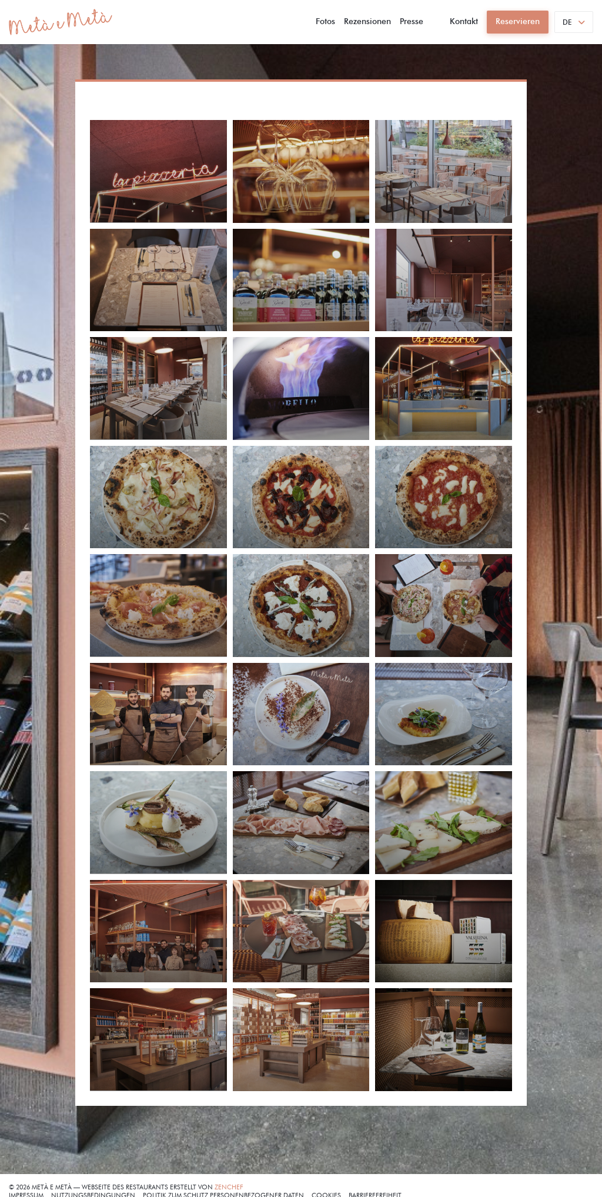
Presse (411, 21)
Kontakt (464, 21)
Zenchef (229, 1187)
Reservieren (518, 21)
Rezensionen (367, 21)
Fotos (325, 21)
